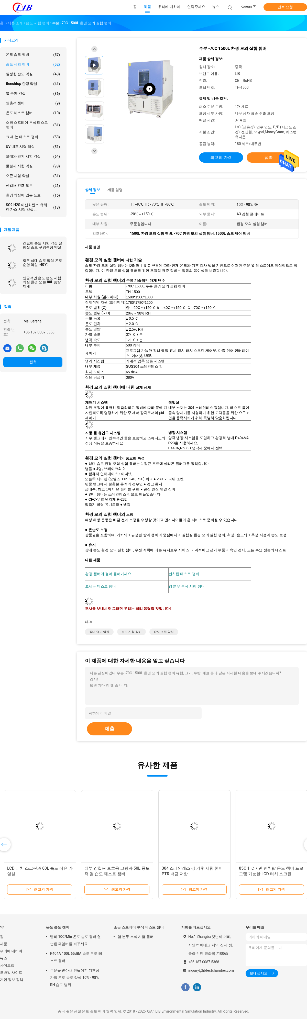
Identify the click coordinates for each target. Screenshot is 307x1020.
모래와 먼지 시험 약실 (33, 156)
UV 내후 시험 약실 (33, 146)
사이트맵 (7, 966)
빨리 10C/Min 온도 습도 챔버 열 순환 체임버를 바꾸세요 (75, 941)
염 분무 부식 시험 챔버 (136, 938)
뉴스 (3, 959)
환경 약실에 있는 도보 (33, 195)
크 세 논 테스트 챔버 (33, 137)
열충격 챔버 (33, 103)
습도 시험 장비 (131, 633)
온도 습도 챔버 (33, 54)
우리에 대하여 (11, 952)
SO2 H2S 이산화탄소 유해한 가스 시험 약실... (33, 207)
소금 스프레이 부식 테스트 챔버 (139, 928)
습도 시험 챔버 (33, 64)
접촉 (33, 362)
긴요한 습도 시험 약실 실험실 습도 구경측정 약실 (42, 245)
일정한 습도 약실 (33, 74)
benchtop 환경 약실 (33, 83)
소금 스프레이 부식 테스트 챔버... (33, 124)
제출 (109, 730)
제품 (3, 945)
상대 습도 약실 (99, 633)
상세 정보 (92, 190)
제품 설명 (115, 190)
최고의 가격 (221, 157)
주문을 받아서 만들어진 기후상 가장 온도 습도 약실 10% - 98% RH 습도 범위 (74, 978)
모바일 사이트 (11, 973)
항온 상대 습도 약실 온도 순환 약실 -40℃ (42, 263)
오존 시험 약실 (33, 175)
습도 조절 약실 (164, 633)
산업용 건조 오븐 (33, 185)
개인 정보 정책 (11, 981)
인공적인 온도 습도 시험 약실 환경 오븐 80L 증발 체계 (42, 282)
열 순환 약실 (33, 93)
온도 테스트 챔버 (33, 113)
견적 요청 (285, 7)
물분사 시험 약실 (33, 166)
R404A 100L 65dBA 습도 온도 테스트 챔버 (76, 958)
